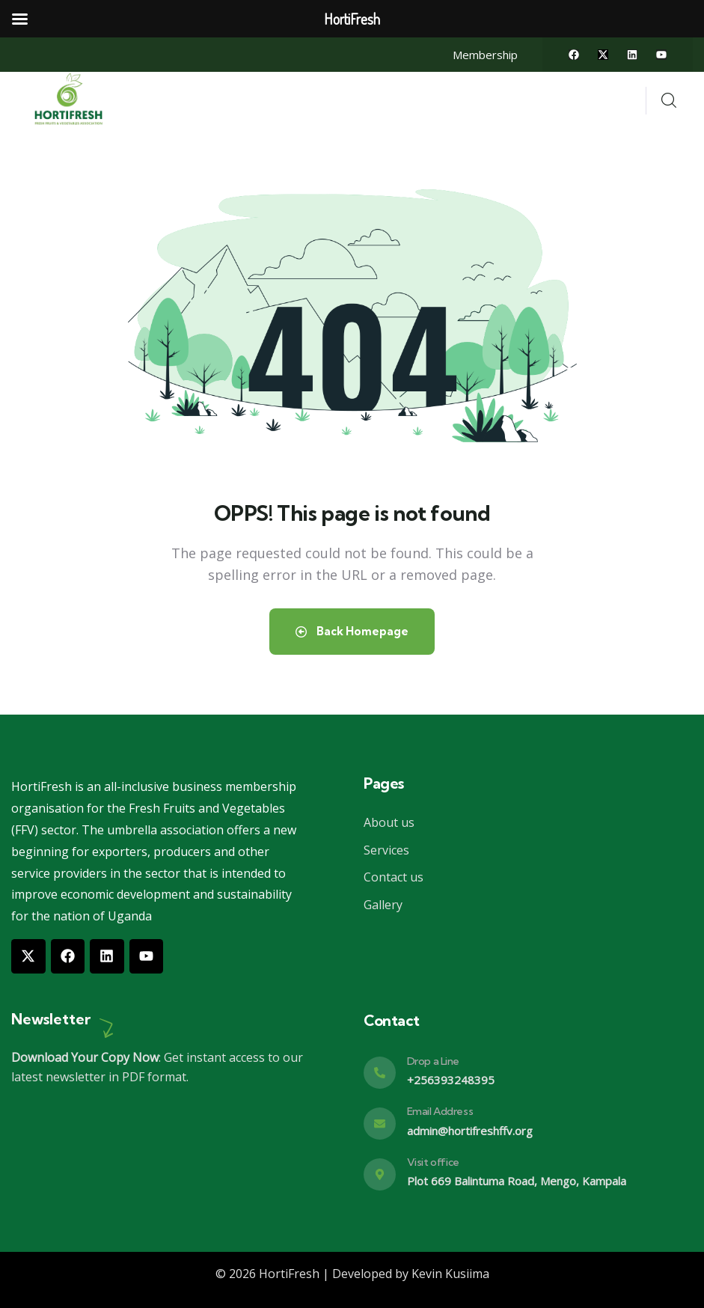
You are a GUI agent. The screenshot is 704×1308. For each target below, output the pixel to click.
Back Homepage (352, 631)
